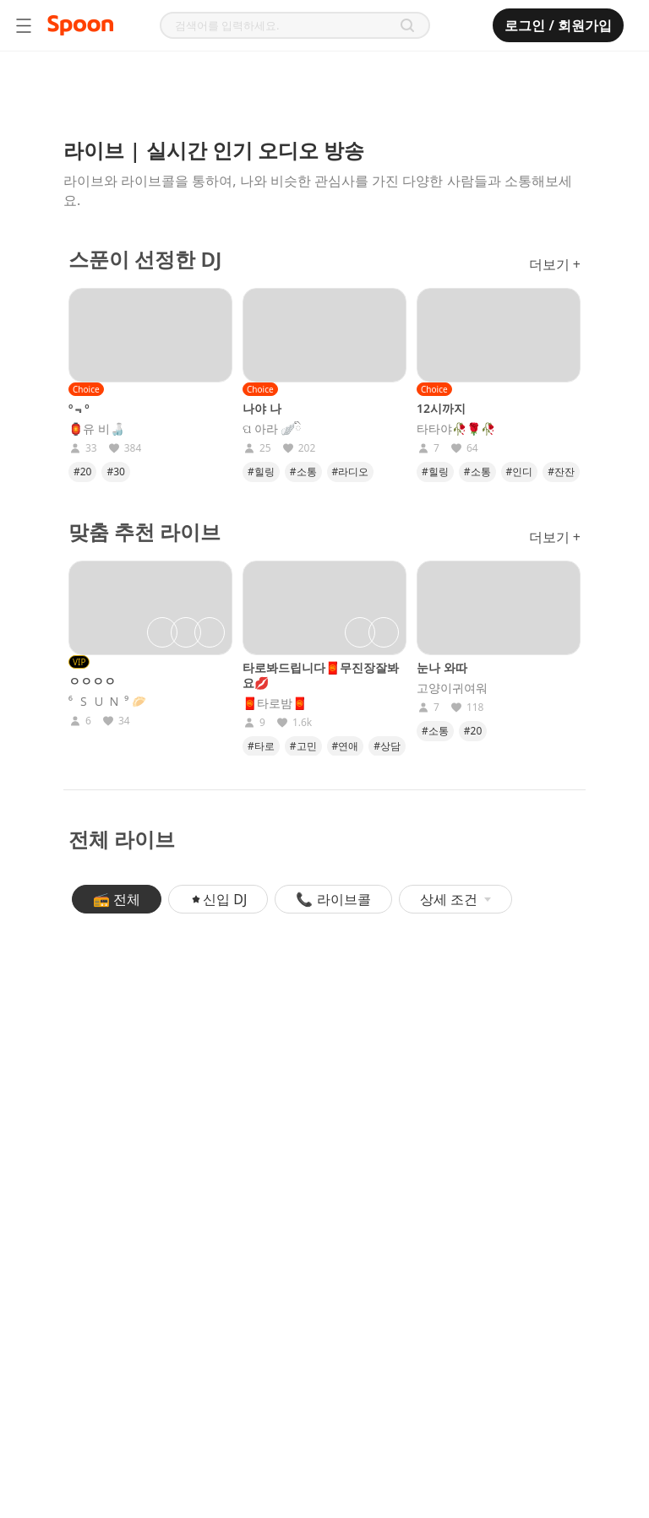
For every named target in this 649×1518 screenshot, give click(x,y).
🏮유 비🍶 (96, 428)
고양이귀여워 (452, 688)
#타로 (261, 746)
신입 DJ (218, 899)
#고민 (303, 746)
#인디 (519, 471)
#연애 (345, 746)
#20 (82, 471)
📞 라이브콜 (332, 899)
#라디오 (350, 471)
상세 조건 (455, 899)
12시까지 (441, 408)
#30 (115, 471)
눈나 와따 (442, 667)
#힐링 (261, 471)
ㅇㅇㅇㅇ (92, 681)
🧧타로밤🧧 (275, 703)
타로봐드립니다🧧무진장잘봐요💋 (321, 675)
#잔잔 (561, 471)
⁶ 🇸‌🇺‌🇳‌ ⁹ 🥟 (107, 701)
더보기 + (555, 264)
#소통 (303, 471)
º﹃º (79, 408)
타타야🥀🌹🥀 (456, 428)
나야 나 (262, 408)
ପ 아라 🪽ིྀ (272, 428)
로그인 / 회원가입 (558, 25)
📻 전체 (117, 899)
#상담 (387, 746)
